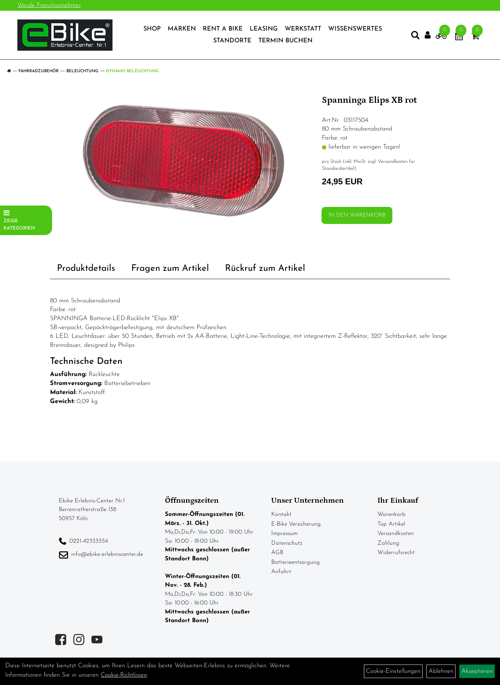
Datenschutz (286, 543)
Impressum (284, 533)
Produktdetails (86, 268)
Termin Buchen (285, 40)
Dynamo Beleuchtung (132, 71)
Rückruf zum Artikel (265, 268)
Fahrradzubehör (38, 71)
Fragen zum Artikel (170, 268)
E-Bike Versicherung (296, 524)
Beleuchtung (82, 71)
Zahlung (388, 543)
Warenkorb (391, 514)
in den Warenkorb (356, 215)
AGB (277, 552)
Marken (182, 29)
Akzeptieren (477, 671)
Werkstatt (303, 29)
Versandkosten (395, 533)
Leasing (264, 29)
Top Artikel (391, 524)
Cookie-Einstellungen (393, 671)
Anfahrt (281, 572)
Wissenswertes (355, 29)
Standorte (232, 40)
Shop (152, 29)
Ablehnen (440, 671)
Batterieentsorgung (295, 562)
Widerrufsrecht (396, 552)
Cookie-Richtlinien (124, 675)
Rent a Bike (223, 29)
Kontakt (281, 514)
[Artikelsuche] (415, 37)
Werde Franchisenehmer (49, 5)
